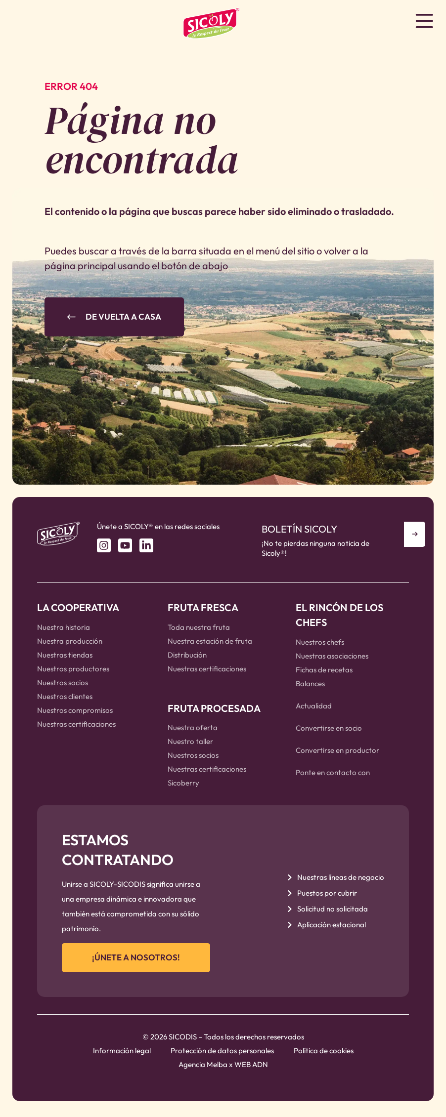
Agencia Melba (202, 1068)
